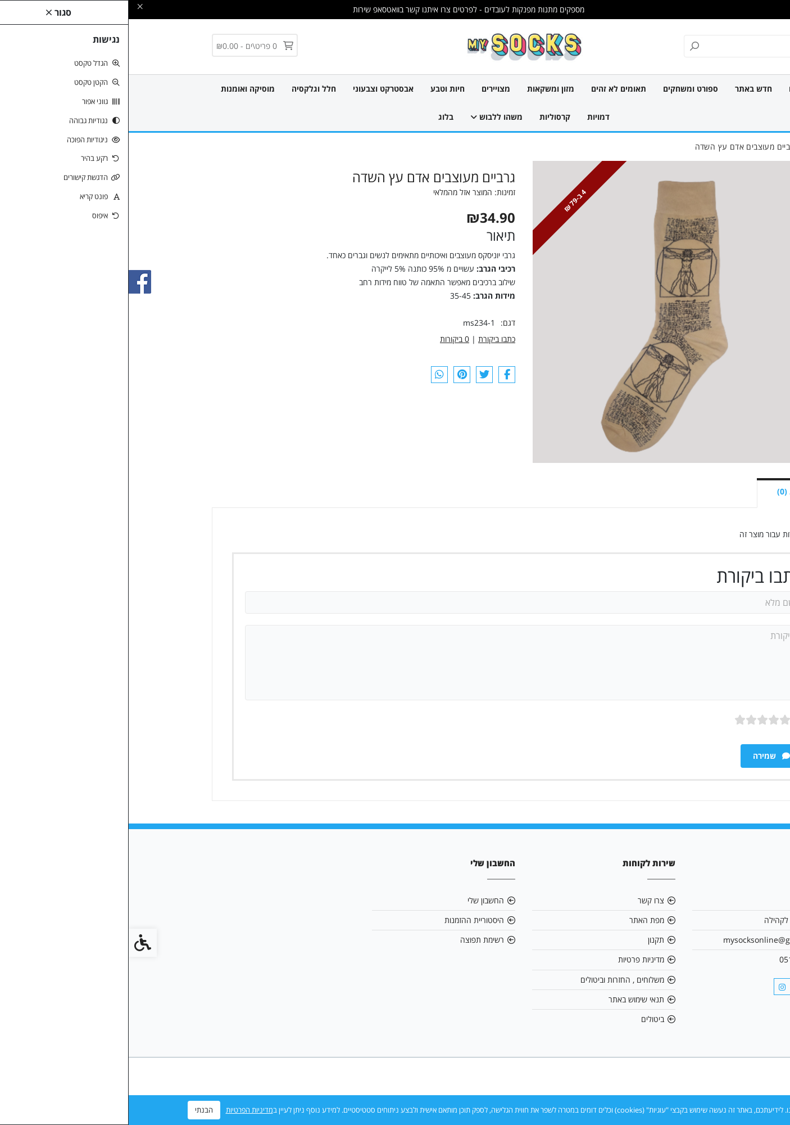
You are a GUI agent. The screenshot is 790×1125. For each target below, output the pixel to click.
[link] (395, 45)
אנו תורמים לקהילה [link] (665, 920)
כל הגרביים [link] (679, 88)
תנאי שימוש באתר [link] (507, 999)
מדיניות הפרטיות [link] (120, 1110)
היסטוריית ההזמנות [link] (345, 920)
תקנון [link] (527, 939)
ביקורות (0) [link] (667, 491)
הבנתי (75, 1110)
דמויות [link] (469, 116)
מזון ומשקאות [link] (422, 88)
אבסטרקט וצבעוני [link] (254, 88)
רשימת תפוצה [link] (353, 939)
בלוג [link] (317, 116)
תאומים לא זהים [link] (489, 88)
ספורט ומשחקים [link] (561, 88)
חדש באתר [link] (624, 88)
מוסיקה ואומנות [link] (119, 88)
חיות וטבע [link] (319, 88)
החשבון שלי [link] (357, 900)
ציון (670, 720)
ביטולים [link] (523, 1019)
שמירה (642, 755)
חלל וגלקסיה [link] (185, 88)
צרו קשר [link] (522, 900)
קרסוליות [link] (426, 116)
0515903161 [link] (673, 959)
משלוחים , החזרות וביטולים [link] (493, 979)
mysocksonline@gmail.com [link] (645, 939)
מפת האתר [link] (518, 920)
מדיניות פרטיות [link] (512, 959)
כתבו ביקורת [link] (368, 339)
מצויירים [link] (367, 88)
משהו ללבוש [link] (368, 116)
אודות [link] (687, 900)
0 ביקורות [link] (325, 339)
